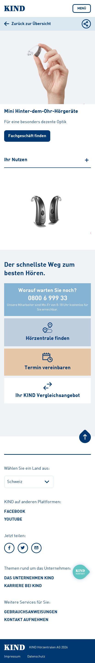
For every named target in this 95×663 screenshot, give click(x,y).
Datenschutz (36, 656)
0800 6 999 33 (47, 298)
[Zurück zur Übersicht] (27, 24)
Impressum (12, 656)
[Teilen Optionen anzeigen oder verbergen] (86, 23)
